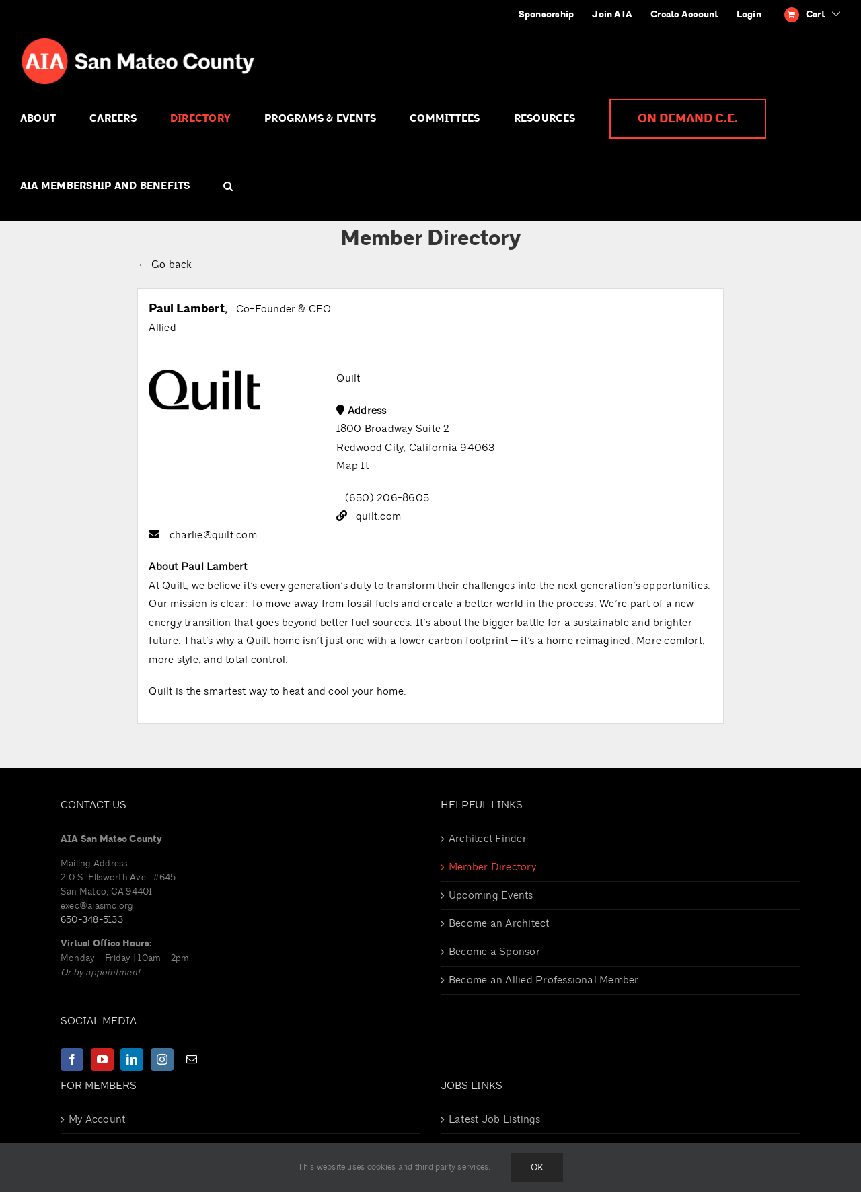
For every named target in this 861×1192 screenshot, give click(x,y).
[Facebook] (72, 1059)
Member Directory (492, 867)
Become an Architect (499, 923)
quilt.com (378, 516)
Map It (352, 465)
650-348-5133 (92, 919)
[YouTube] (102, 1059)
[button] (228, 186)
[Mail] (191, 1059)
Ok (537, 1167)
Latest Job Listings (495, 1119)
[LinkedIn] (131, 1059)
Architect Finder (488, 838)
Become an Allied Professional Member (544, 980)
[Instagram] (162, 1059)
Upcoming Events (491, 895)
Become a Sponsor (494, 951)
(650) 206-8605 (387, 498)
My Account (97, 1119)
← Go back (164, 264)
